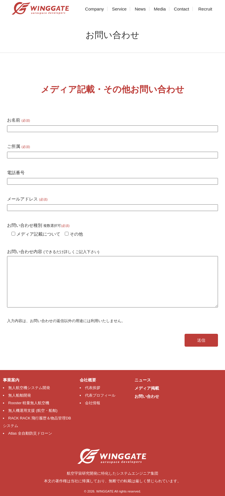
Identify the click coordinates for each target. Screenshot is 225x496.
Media (160, 9)
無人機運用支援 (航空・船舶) (32, 410)
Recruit (205, 9)
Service (119, 9)
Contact (181, 9)
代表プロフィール (100, 395)
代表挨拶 (92, 388)
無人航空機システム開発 (29, 388)
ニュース (142, 380)
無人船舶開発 (19, 395)
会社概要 (88, 380)
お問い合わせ (146, 396)
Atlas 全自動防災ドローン (30, 433)
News (140, 9)
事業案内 (11, 380)
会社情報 (92, 403)
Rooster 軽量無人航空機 (28, 403)
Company (94, 9)
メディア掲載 (146, 388)
